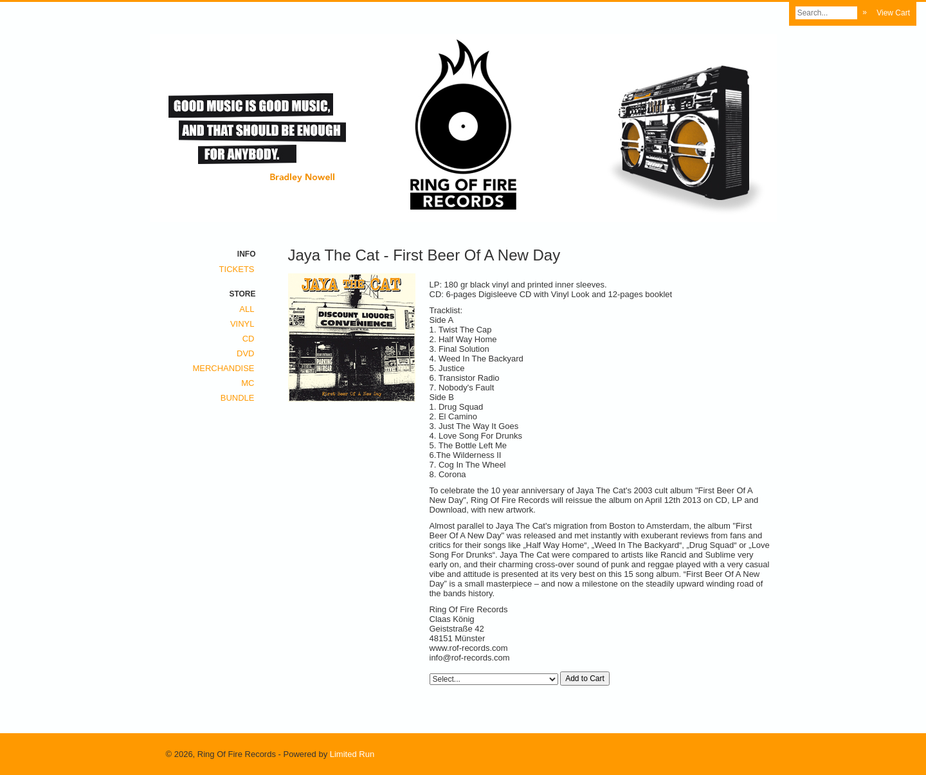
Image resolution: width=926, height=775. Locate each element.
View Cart (893, 12)
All (246, 309)
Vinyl (242, 324)
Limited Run (352, 754)
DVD (245, 353)
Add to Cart (584, 678)
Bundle (238, 398)
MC (247, 383)
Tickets (237, 269)
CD (248, 338)
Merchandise (223, 368)
